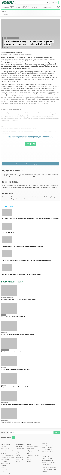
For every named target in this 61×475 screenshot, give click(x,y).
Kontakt (29, 461)
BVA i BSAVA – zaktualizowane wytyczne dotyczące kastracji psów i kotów (22, 274)
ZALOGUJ (4, 11)
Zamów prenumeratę (7, 450)
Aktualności (45, 7)
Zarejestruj (5, 14)
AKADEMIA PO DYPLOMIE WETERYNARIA (20, 446)
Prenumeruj (55, 2)
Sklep (50, 7)
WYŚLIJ (57, 432)
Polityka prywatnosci (32, 446)
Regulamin (29, 452)
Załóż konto (37, 148)
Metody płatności (31, 454)
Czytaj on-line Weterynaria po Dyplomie (5, 463)
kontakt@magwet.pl (47, 460)
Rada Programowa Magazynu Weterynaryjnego (6, 471)
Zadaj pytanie (30, 448)
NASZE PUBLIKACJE (6, 444)
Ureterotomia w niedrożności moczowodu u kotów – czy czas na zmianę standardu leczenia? (27, 260)
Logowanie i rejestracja (33, 450)
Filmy (40, 7)
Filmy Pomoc (30, 459)
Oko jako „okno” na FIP (8, 232)
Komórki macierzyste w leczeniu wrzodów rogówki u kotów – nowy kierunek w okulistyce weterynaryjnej (30, 218)
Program (18, 454)
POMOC (29, 444)
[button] (5, 7)
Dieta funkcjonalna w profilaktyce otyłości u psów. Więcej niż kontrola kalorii (22, 246)
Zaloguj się (30, 144)
